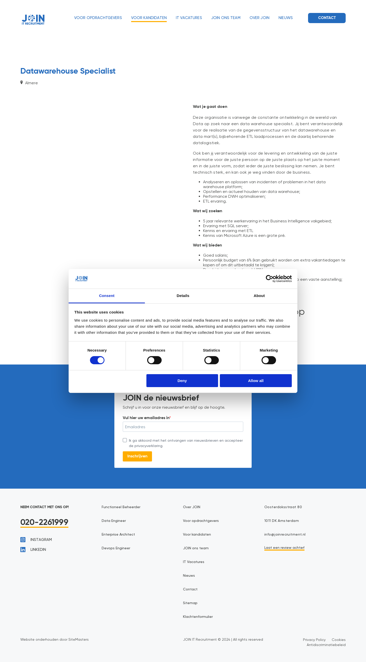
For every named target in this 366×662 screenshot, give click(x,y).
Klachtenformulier (198, 617)
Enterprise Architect (118, 534)
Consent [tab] (107, 295)
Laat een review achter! (284, 548)
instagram (36, 539)
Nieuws (286, 18)
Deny (182, 380)
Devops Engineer (116, 548)
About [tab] (259, 295)
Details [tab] (183, 295)
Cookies (339, 640)
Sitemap (190, 603)
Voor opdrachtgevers (98, 18)
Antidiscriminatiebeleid (326, 645)
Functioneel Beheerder (121, 507)
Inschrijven (137, 456)
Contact (327, 18)
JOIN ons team (225, 18)
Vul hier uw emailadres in (146, 418)
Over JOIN (259, 18)
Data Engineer (114, 521)
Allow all (256, 380)
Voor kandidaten (149, 18)
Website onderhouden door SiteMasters (54, 639)
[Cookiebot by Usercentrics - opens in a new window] (269, 279)
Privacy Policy (314, 640)
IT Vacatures (189, 18)
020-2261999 (44, 523)
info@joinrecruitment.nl (285, 534)
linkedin (33, 549)
